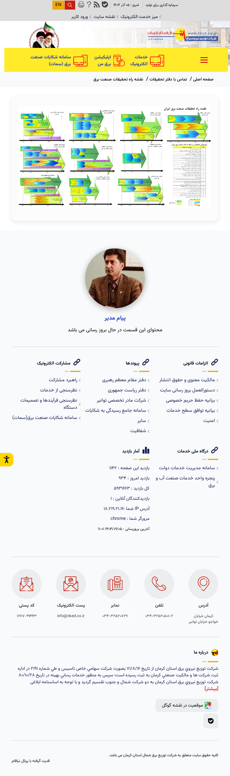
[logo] (182, 36)
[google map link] (186, 705)
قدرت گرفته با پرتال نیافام (31, 761)
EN (58, 4)
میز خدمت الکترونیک (141, 16)
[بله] (210, 720)
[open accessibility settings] (6, 459)
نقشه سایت (106, 16)
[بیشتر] (211, 689)
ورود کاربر (81, 16)
